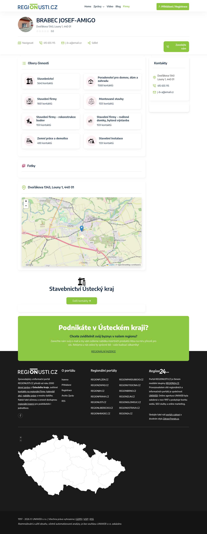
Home (87, 6)
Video (110, 6)
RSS (63, 401)
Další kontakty (82, 300)
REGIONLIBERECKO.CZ (102, 408)
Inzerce (65, 379)
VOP (86, 519)
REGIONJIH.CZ (97, 391)
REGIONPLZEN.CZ (99, 379)
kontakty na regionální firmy (31, 391)
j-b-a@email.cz (165, 92)
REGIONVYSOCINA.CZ (130, 385)
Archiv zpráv (68, 395)
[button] (82, 229)
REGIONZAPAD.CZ (100, 385)
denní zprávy (24, 387)
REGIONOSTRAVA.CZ (129, 408)
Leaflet (110, 265)
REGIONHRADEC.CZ (100, 413)
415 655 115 (163, 85)
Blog (118, 6)
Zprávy (99, 6)
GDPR (79, 519)
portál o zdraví (173, 414)
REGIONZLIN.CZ (127, 396)
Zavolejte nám (176, 46)
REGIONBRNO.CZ (127, 391)
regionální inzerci (26, 404)
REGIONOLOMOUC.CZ (130, 402)
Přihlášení (66, 385)
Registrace (181, 6)
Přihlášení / (166, 6)
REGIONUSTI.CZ (98, 402)
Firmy (126, 6)
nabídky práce (29, 395)
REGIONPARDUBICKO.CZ (131, 379)
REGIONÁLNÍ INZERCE (103, 351)
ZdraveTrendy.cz (171, 418)
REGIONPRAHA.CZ (100, 396)
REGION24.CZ (125, 413)
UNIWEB (153, 395)
